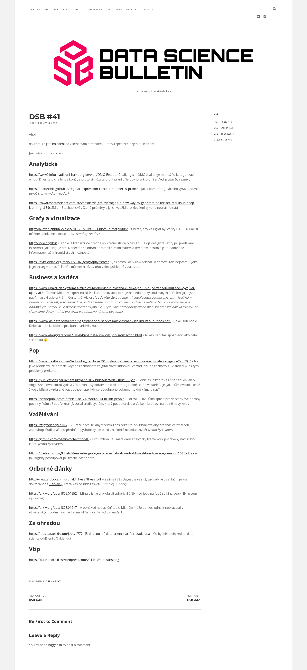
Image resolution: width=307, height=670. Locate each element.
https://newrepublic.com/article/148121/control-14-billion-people (76, 386)
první (140, 167)
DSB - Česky (53, 569)
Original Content (223, 127)
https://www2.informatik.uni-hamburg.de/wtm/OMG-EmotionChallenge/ (81, 162)
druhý (149, 167)
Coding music (151, 9)
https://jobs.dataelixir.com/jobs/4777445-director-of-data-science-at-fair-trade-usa (89, 521)
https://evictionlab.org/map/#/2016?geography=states (69, 249)
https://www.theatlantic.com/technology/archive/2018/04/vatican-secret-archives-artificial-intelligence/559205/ (110, 348)
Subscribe (95, 9)
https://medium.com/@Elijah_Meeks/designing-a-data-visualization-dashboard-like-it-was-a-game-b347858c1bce (111, 440)
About (78, 9)
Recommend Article (121, 9)
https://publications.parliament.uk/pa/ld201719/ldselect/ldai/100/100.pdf (82, 367)
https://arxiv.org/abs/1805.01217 (53, 495)
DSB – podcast (222, 121)
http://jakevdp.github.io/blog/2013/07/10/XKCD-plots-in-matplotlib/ (78, 216)
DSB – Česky (61, 9)
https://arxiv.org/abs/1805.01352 (53, 481)
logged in (55, 632)
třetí (160, 167)
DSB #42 (193, 587)
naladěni (58, 131)
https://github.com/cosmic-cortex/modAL (59, 426)
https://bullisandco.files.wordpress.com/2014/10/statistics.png (74, 547)
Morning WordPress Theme (140, 665)
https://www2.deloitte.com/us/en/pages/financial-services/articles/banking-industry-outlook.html (100, 308)
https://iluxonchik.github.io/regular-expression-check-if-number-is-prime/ (83, 176)
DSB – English (38, 9)
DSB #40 (35, 587)
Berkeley (55, 471)
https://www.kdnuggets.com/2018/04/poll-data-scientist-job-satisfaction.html (85, 322)
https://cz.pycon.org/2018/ (48, 412)
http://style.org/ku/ (43, 230)
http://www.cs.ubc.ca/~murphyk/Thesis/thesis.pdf (65, 467)
